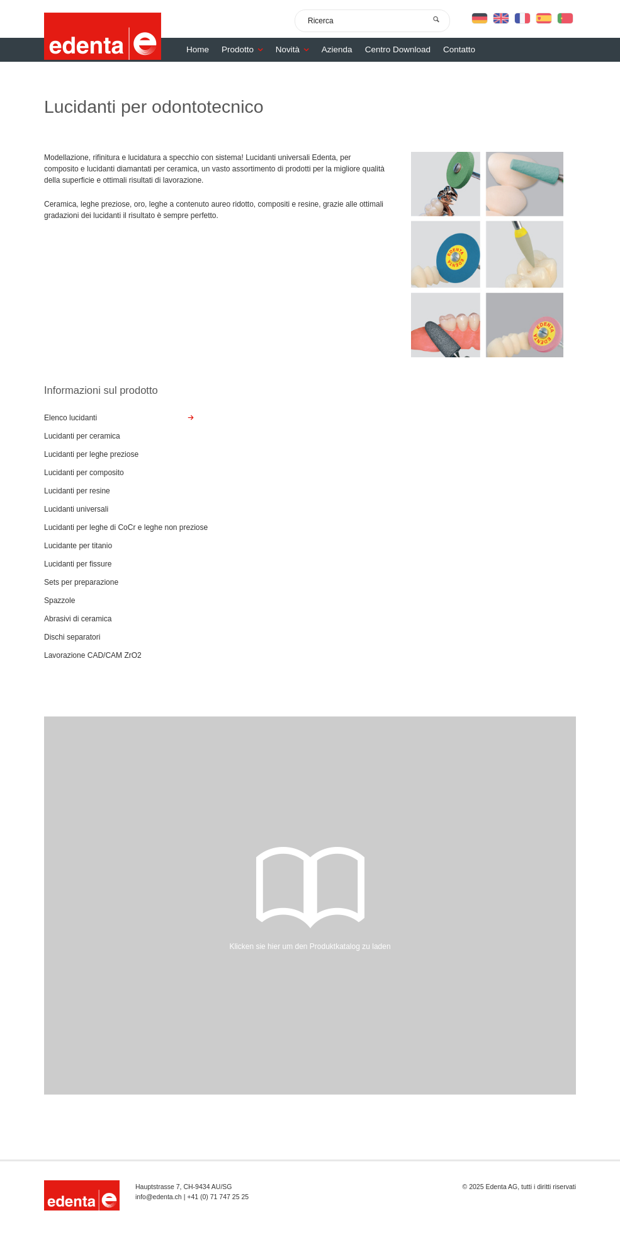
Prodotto (245, 49)
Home (197, 49)
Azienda (337, 49)
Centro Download (398, 49)
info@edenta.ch (158, 1196)
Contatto (459, 49)
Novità (295, 49)
